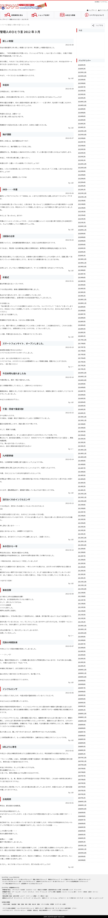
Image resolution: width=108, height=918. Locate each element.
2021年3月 (81, 219)
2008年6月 (81, 735)
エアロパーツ (62, 898)
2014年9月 (81, 461)
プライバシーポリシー (20, 910)
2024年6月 (81, 116)
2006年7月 (81, 820)
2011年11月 (82, 585)
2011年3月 (81, 614)
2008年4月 (81, 743)
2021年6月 (81, 208)
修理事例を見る (17, 15)
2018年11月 (82, 303)
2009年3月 (81, 702)
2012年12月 (82, 538)
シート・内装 (87, 898)
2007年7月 (81, 776)
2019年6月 (81, 277)
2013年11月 (82, 497)
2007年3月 (81, 790)
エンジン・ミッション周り (69, 892)
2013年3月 (81, 527)
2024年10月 (82, 105)
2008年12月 (82, 713)
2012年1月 (81, 578)
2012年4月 (81, 567)
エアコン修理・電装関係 (54, 892)
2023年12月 (82, 131)
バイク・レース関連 (31, 896)
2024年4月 (81, 120)
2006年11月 (82, 805)
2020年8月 (81, 237)
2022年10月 (82, 167)
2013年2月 (81, 530)
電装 (19, 904)
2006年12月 (82, 801)
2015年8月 (81, 424)
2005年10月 (82, 853)
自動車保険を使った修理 (54, 889)
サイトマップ (103, 10)
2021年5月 (81, 211)
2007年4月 (81, 787)
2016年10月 (82, 380)
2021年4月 (81, 215)
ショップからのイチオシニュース (25, 908)
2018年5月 (81, 321)
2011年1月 (81, 622)
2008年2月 (81, 750)
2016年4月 (81, 402)
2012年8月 (81, 552)
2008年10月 (82, 721)
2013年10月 (82, 501)
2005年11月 (82, 849)
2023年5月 (81, 149)
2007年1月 (81, 798)
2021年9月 (81, 200)
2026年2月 (81, 68)
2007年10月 (82, 765)
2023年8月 (81, 138)
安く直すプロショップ (58, 881)
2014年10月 (82, 457)
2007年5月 (81, 783)
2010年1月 (81, 666)
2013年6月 (81, 516)
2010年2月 (81, 662)
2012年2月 (81, 574)
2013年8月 (81, 508)
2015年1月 (81, 446)
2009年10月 (82, 677)
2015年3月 (81, 439)
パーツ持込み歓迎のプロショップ (11, 883)
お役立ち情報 (70, 15)
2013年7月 (81, 512)
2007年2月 (81, 794)
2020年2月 (81, 252)
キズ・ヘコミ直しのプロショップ (23, 879)
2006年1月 (81, 842)
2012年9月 (81, 548)
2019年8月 (81, 270)
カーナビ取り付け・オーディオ (75, 898)
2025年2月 (81, 98)
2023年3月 (81, 153)
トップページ (92, 10)
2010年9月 (81, 636)
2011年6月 (81, 603)
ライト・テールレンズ (41, 892)
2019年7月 (81, 274)
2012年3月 (81, 570)
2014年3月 (81, 483)
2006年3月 (81, 834)
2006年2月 (81, 838)
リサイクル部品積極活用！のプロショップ (77, 881)
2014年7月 (81, 468)
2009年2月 (81, 706)
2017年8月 (81, 343)
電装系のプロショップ (54, 879)
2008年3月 (81, 746)
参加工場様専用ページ (45, 910)
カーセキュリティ (36, 898)
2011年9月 (81, 592)
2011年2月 (81, 618)
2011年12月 (82, 582)
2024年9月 (81, 109)
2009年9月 (81, 680)
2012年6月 (81, 560)
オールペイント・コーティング (22, 898)
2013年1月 (81, 534)
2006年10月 (82, 809)
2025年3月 (81, 94)
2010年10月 (82, 633)
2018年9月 (81, 307)
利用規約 (29, 910)
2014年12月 (82, 450)
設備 (38, 904)
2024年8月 (81, 112)
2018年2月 (81, 332)
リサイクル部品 (45, 904)
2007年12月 (82, 757)
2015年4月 (81, 435)
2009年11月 (82, 673)
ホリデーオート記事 (60, 904)
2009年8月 (81, 684)
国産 (30, 904)
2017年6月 (81, 351)
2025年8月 (81, 83)
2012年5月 (81, 563)
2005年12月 (82, 845)
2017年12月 (82, 340)
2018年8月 (81, 310)
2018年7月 (81, 314)
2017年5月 (81, 354)
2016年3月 (81, 406)
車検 (26, 904)
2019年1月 (81, 296)
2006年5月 (81, 827)
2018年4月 (81, 325)
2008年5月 (81, 739)
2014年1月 (81, 490)
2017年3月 (81, 362)
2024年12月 (82, 101)
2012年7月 (81, 556)
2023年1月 (81, 160)
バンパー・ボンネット (28, 892)
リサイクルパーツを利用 (18, 889)
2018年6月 (81, 318)
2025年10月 (82, 76)
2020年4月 (81, 244)
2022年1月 (81, 189)
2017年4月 (81, 358)
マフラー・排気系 (82, 892)
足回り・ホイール (93, 892)
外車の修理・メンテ (67, 889)
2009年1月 (81, 710)
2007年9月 (81, 768)
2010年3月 (81, 658)
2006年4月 (81, 831)
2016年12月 (82, 373)
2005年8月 (81, 860)
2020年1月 (81, 255)
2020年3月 (81, 248)
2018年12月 (82, 299)
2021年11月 (82, 197)
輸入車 (34, 904)
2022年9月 (81, 171)
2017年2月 (81, 365)
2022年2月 (81, 186)
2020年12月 (82, 226)
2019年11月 (82, 263)
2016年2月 (81, 409)
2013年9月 (81, 505)
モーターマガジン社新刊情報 (62, 908)
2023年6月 (81, 145)
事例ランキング (39, 908)
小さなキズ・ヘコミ (31, 889)
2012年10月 (82, 545)
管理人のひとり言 (15, 19)
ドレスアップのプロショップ (9, 881)
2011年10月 (82, 589)
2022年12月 (82, 164)
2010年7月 (81, 644)
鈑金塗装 (14, 904)
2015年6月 (81, 428)
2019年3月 (81, 288)
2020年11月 (82, 230)
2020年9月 (81, 233)
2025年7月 (81, 87)
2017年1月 (81, 369)
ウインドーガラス (7, 894)
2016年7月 (81, 391)
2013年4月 (81, 523)
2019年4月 (81, 285)
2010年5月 (81, 651)
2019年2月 (81, 292)
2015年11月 (82, 420)
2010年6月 (81, 647)
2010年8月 (81, 640)
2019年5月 (81, 281)
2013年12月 (82, 493)
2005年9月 (81, 856)
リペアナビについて (96, 15)
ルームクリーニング (98, 898)
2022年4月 (81, 182)
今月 (80, 30)
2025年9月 (81, 79)
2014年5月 (81, 475)
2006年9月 (81, 812)
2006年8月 (81, 816)
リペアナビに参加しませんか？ (60, 910)
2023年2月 (81, 156)
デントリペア (77, 889)
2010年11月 (82, 629)
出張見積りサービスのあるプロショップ (31, 883)
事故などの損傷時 (42, 889)
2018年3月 (81, 329)
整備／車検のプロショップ (40, 879)
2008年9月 (81, 724)
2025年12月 (82, 72)
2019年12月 (82, 259)
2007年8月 (81, 772)
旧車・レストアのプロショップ (27, 881)
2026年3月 (81, 65)
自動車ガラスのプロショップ (43, 881)
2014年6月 (81, 472)
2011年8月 (81, 596)
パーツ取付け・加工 (43, 896)
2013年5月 (81, 519)
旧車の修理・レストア (19, 896)
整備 (22, 904)
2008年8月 (81, 728)
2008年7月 (81, 732)
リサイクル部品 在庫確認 (8, 908)
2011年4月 (81, 611)
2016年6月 (81, 395)
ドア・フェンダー (16, 892)
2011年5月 (81, 607)
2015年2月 (81, 442)
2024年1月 (81, 127)
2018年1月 (81, 336)
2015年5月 (81, 431)
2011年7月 (81, 600)
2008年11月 (82, 717)
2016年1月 (81, 413)
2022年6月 (81, 178)
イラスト (74, 908)
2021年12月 (82, 193)
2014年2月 (81, 486)
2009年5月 (81, 695)
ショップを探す (44, 15)
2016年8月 (81, 387)
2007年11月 (82, 761)
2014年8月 (81, 464)
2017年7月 (81, 347)
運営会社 (35, 910)
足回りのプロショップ (84, 879)
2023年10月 (82, 134)
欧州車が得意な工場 (7, 879)
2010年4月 (81, 655)
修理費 (52, 904)
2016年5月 (81, 398)
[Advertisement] (91, 45)
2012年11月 (82, 541)
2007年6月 (81, 779)
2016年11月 (82, 376)
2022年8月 (81, 175)
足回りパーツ (45, 898)
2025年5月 (81, 90)
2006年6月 (81, 823)
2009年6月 (81, 691)
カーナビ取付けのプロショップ (69, 879)
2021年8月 (81, 204)
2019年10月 (82, 266)
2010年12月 (82, 625)
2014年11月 (82, 453)
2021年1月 (81, 222)
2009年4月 (81, 699)
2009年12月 (82, 669)
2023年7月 (81, 142)
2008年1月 (81, 754)
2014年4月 (81, 479)
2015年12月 (82, 417)
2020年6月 (81, 241)
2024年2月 (81, 123)
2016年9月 (81, 384)
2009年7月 (81, 688)
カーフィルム (53, 898)
